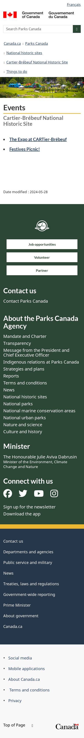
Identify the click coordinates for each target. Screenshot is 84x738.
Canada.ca (12, 43)
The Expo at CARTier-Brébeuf (38, 139)
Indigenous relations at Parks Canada (41, 362)
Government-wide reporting (29, 594)
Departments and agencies (28, 551)
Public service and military (27, 562)
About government (20, 615)
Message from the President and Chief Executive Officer (36, 352)
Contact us (13, 541)
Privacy (14, 700)
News (9, 390)
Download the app (21, 514)
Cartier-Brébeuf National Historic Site (37, 62)
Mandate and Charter (24, 336)
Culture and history (22, 431)
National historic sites (24, 52)
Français (74, 4)
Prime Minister (17, 605)
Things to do (16, 71)
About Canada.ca (24, 679)
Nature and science (22, 425)
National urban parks (24, 418)
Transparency (17, 343)
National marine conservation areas (39, 411)
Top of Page (18, 725)
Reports (11, 376)
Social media (20, 658)
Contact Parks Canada (25, 301)
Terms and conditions (25, 383)
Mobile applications (26, 668)
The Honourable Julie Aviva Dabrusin (40, 461)
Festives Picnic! (24, 149)
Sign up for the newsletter (29, 507)
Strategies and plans (23, 369)
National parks (18, 404)
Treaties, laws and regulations (31, 583)
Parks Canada (36, 43)
